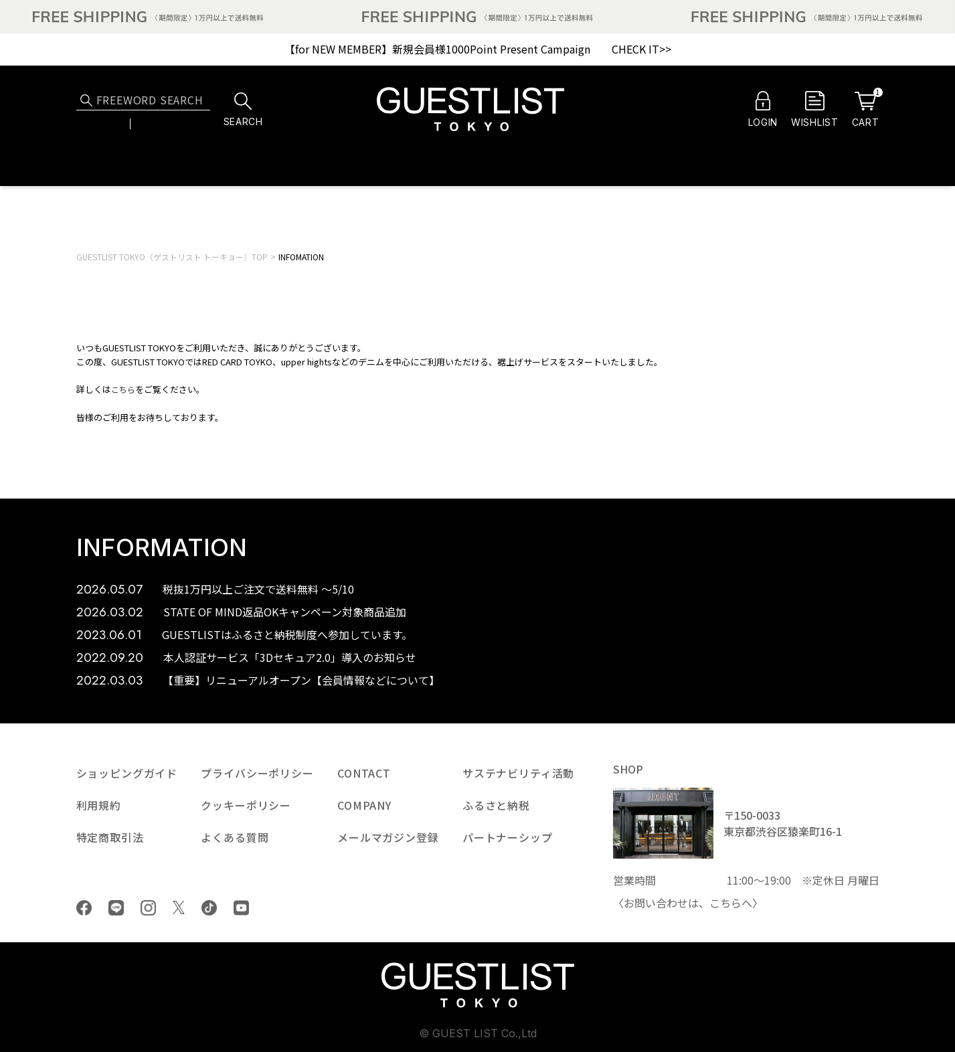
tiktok (209, 907)
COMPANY (364, 805)
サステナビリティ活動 (518, 773)
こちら (123, 389)
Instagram (148, 907)
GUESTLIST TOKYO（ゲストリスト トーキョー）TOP (172, 256)
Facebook (84, 907)
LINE (116, 907)
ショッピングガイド (127, 773)
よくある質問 (234, 837)
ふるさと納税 (496, 805)
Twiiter (179, 907)
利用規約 (98, 805)
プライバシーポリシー (257, 773)
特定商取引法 (110, 837)
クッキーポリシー (246, 805)
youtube (241, 907)
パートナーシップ (507, 837)
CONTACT (364, 773)
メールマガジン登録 (388, 837)
